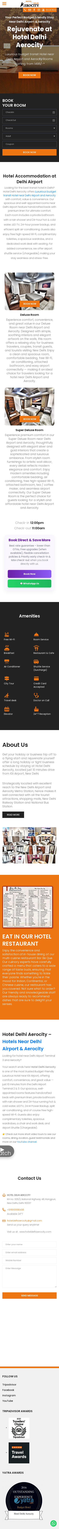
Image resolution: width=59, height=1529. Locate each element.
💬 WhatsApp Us (29, 583)
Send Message (29, 1295)
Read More (13, 814)
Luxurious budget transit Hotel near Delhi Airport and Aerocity (29, 193)
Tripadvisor (9, 1384)
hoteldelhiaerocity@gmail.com (24, 1220)
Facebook (8, 1390)
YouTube (7, 1401)
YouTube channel (27, 1141)
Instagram (9, 1395)
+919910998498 (15, 1209)
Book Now (51, 9)
